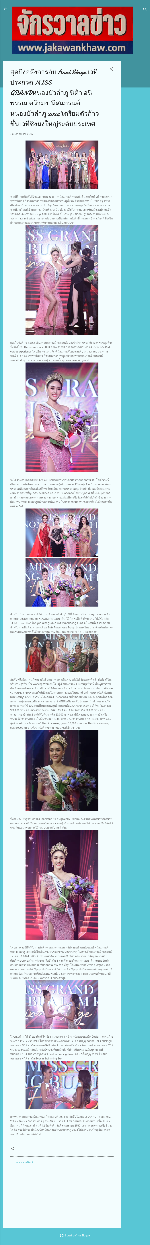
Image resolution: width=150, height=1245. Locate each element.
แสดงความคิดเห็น (24, 1162)
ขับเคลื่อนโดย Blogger (75, 1235)
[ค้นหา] (145, 9)
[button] (111, 69)
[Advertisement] (135, 116)
